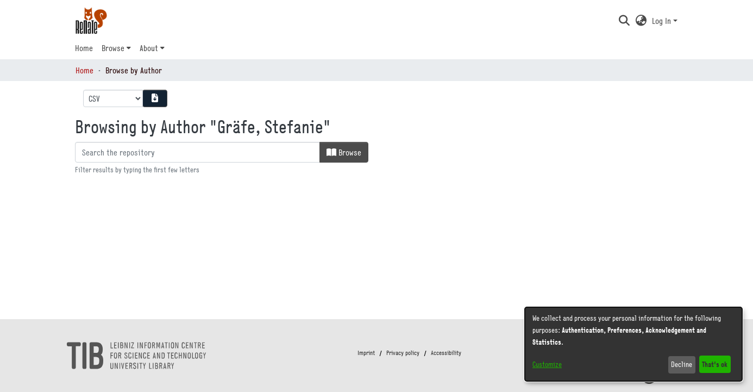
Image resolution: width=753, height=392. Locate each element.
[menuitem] (116, 47)
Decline (681, 364)
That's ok (714, 364)
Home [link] (84, 70)
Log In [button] (662, 21)
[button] (624, 20)
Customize (547, 364)
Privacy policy (402, 353)
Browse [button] (113, 48)
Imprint (366, 353)
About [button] (149, 48)
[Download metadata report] (154, 98)
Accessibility (446, 353)
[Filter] (197, 152)
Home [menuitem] (84, 48)
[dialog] (633, 344)
